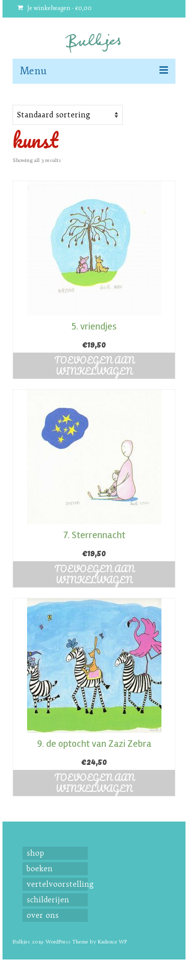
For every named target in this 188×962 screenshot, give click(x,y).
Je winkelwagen (55, 8)
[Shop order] (68, 115)
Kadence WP (112, 941)
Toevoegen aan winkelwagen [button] (94, 365)
